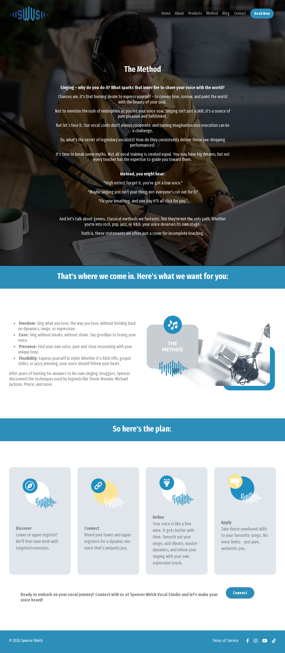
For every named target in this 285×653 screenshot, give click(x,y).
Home (165, 13)
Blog (225, 13)
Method (212, 13)
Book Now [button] (262, 13)
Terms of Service (225, 642)
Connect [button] (240, 594)
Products (195, 13)
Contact (240, 13)
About (178, 13)
